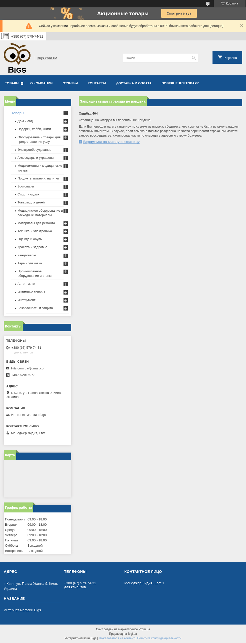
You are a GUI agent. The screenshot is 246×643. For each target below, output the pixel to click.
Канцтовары (27, 255)
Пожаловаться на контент (117, 638)
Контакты (97, 83)
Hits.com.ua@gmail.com (28, 368)
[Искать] (193, 58)
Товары (12, 83)
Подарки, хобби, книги (34, 129)
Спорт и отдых (28, 194)
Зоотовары (26, 186)
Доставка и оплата (134, 83)
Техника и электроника (35, 231)
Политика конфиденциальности (159, 638)
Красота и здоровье (32, 247)
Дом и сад (25, 121)
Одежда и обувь (30, 239)
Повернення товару (180, 83)
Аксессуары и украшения (37, 158)
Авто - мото (26, 284)
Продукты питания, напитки (38, 178)
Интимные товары (31, 292)
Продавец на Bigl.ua (123, 634)
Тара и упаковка (30, 263)
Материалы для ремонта (36, 223)
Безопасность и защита (35, 308)
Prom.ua (144, 629)
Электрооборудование (35, 150)
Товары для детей (31, 202)
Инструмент (27, 300)
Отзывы (70, 83)
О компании (41, 83)
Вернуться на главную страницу (111, 142)
